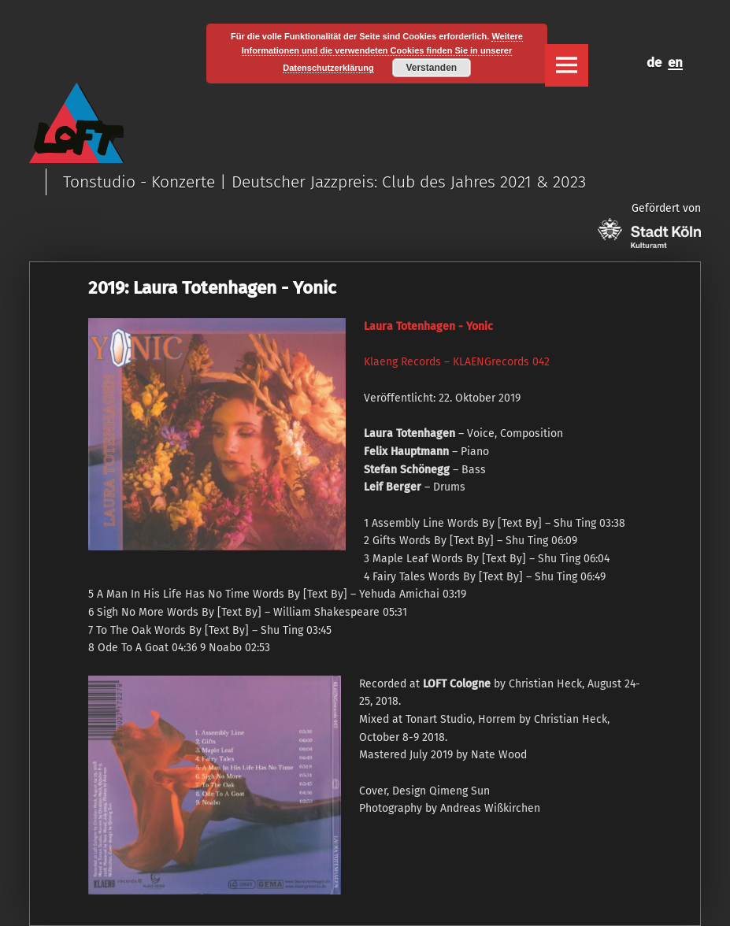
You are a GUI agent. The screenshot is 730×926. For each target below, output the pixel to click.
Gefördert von (649, 225)
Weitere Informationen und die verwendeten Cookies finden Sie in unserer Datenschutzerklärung (382, 51)
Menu (566, 65)
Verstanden (431, 67)
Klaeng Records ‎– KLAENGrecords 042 (457, 362)
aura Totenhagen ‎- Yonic (431, 326)
